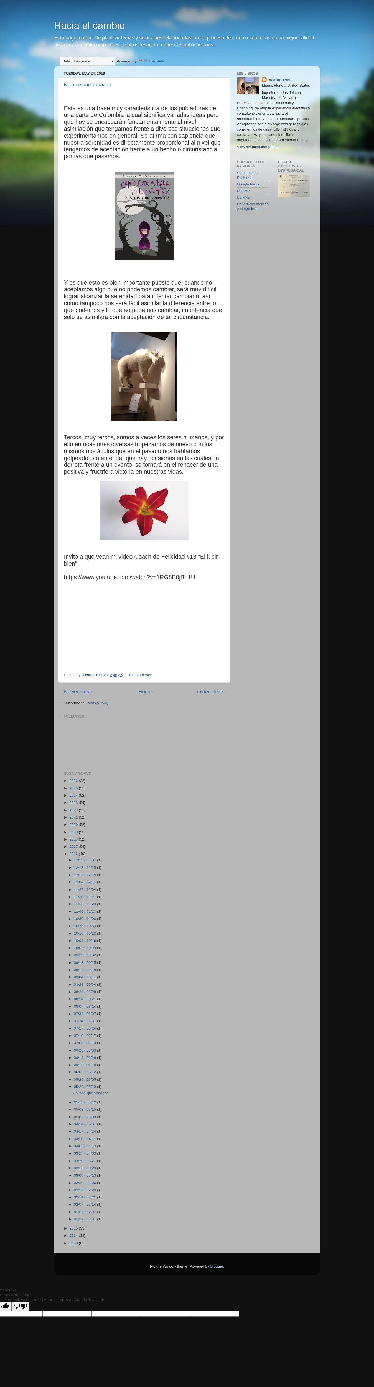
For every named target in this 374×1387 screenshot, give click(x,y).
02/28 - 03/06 (85, 1183)
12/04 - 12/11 (85, 882)
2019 (74, 832)
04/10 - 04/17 (85, 1139)
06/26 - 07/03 (85, 1050)
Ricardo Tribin (280, 80)
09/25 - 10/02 (85, 955)
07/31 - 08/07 (85, 1014)
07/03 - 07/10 (85, 1043)
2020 (74, 824)
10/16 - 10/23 (85, 933)
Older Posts (211, 691)
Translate (151, 61)
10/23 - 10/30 (85, 926)
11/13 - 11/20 (85, 904)
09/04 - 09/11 (85, 977)
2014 (74, 1235)
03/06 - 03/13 (85, 1175)
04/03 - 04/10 (85, 1146)
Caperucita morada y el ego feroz (253, 206)
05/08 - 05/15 (85, 1109)
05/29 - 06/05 (85, 1079)
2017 (74, 846)
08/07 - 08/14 (85, 1006)
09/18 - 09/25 (85, 962)
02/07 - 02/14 (85, 1204)
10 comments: (140, 675)
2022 (74, 810)
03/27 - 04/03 (85, 1153)
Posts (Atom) (97, 703)
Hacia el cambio (89, 25)
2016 (74, 854)
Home (145, 691)
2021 (74, 817)
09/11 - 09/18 (85, 970)
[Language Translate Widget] (87, 61)
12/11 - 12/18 (85, 875)
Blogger (216, 1266)
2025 (74, 788)
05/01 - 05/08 (85, 1117)
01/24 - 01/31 (85, 1219)
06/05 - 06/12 (85, 1072)
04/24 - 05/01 (85, 1124)
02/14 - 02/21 (85, 1197)
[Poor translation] (20, 1306)
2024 (74, 795)
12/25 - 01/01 (85, 860)
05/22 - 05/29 (85, 1087)
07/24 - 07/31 (85, 1021)
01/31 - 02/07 (85, 1212)
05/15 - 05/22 (85, 1102)
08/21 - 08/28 (85, 992)
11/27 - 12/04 (85, 889)
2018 (74, 839)
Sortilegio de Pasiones (247, 175)
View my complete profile (258, 147)
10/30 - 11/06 (85, 919)
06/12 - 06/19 (85, 1065)
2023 (74, 803)
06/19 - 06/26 (85, 1057)
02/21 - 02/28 (85, 1190)
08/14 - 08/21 (85, 999)
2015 (74, 1228)
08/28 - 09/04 (85, 984)
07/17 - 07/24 (85, 1028)
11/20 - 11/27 (85, 897)
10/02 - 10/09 (85, 948)
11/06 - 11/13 (85, 911)
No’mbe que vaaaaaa (87, 84)
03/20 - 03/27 (85, 1161)
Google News (248, 184)
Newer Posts (78, 691)
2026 (74, 781)
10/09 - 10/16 (85, 941)
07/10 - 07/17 (85, 1036)
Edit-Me (243, 191)
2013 (74, 1243)
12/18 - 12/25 (85, 868)
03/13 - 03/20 (85, 1168)
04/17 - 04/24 (85, 1131)
